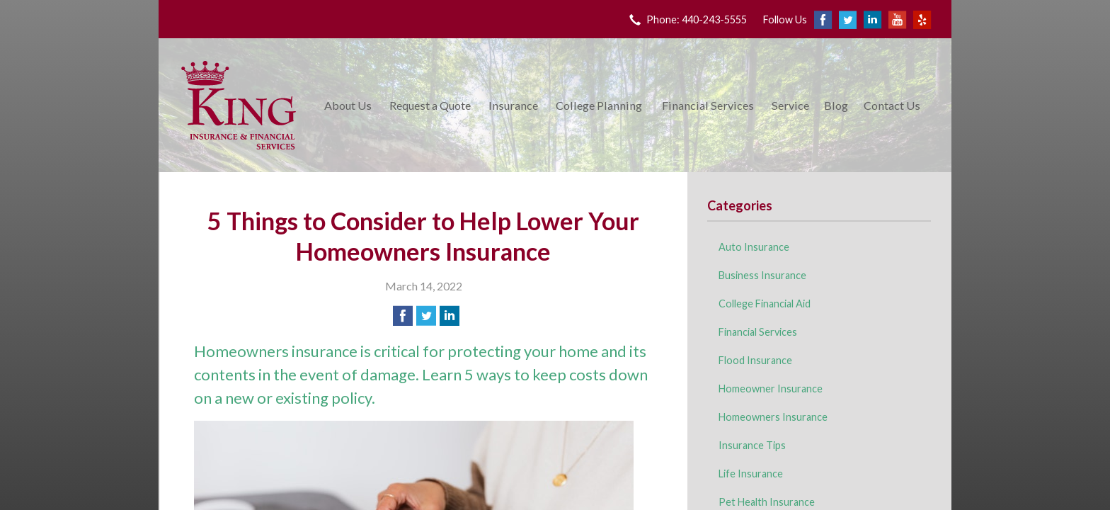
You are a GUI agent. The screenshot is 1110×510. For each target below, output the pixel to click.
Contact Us (892, 105)
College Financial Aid (765, 304)
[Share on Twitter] (426, 316)
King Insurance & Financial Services (238, 105)
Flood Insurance (755, 360)
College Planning (599, 105)
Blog (836, 105)
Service (790, 105)
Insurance (513, 105)
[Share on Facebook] (403, 316)
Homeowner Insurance (771, 388)
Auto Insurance (754, 247)
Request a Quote (430, 105)
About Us (348, 105)
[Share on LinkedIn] (449, 316)
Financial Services (708, 105)
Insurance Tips (752, 445)
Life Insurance (751, 474)
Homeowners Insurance (773, 417)
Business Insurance (762, 275)
